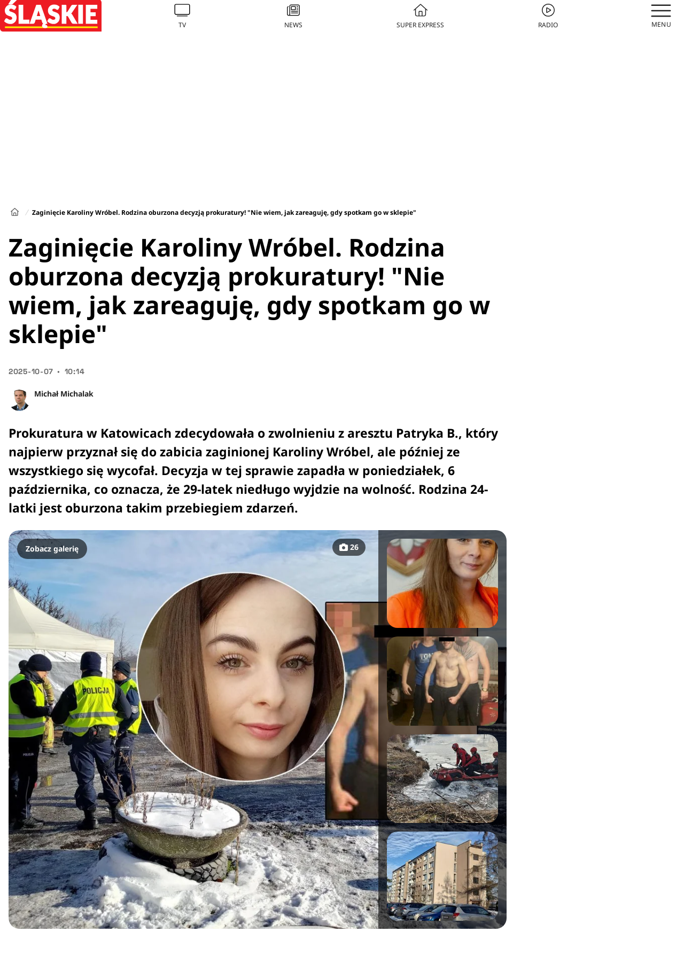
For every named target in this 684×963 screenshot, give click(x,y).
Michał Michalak (64, 394)
